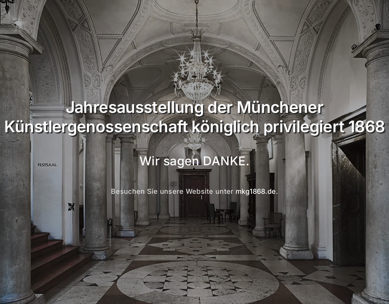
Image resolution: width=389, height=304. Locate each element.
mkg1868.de (256, 191)
